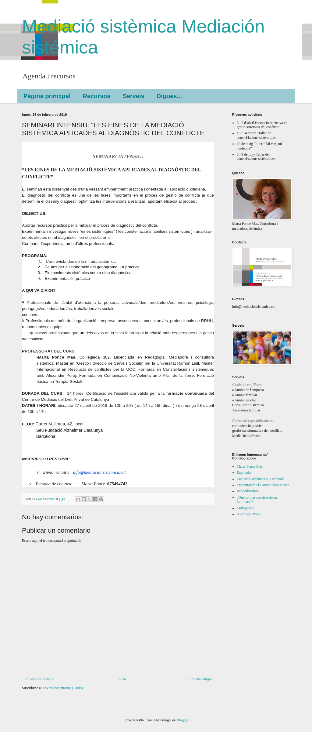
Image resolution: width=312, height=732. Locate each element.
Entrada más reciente (38, 679)
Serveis (133, 96)
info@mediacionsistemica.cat (99, 472)
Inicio (121, 679)
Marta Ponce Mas (250, 466)
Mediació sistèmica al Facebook (260, 479)
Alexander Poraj (249, 514)
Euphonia (244, 472)
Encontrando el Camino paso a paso (263, 485)
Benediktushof (247, 491)
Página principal (46, 96)
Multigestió (245, 508)
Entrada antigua (200, 679)
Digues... (169, 96)
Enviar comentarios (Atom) (63, 688)
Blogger (182, 720)
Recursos (96, 96)
